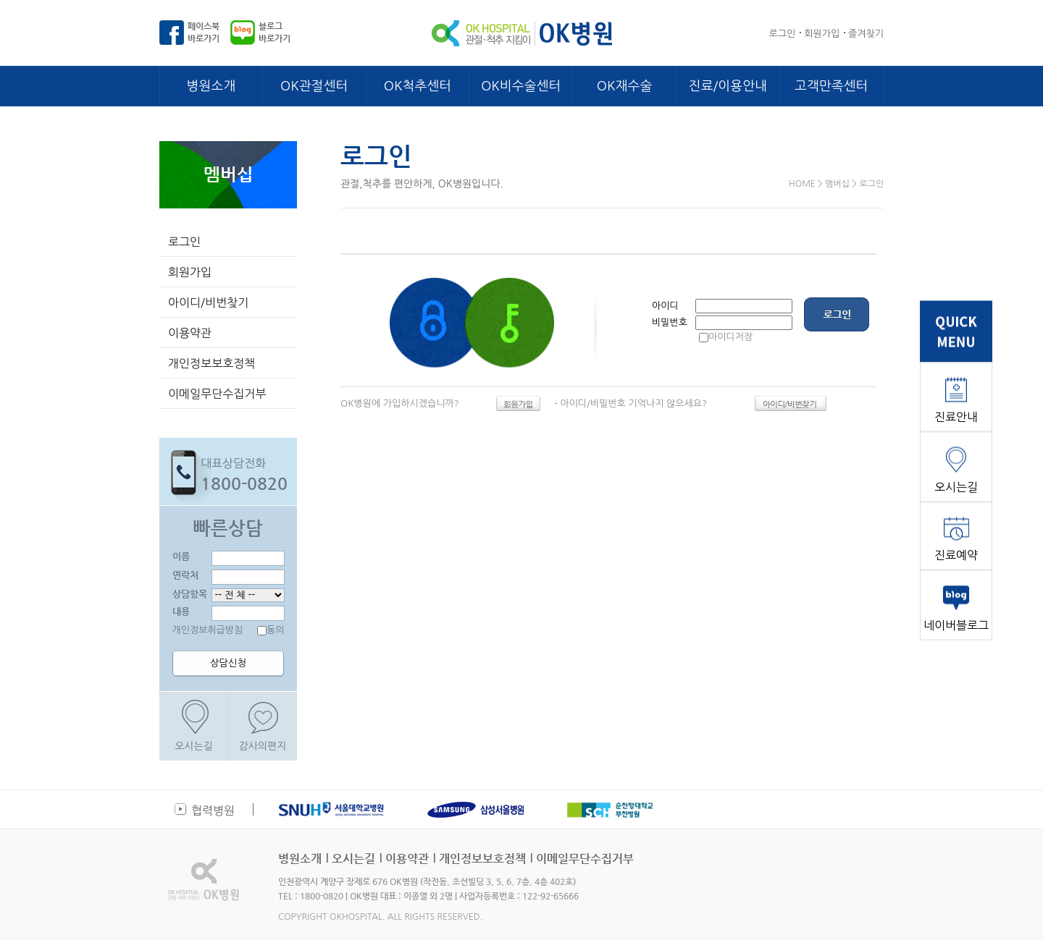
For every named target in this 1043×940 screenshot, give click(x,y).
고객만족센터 (831, 86)
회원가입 (821, 33)
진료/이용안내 (728, 86)
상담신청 (228, 663)
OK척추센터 (417, 86)
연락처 (185, 574)
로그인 (782, 33)
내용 (181, 611)
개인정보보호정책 (211, 363)
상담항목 (189, 593)
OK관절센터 (314, 86)
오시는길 (194, 746)
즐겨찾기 (866, 33)
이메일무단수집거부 (217, 393)
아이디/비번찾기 (208, 302)
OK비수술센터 (521, 86)
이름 (181, 556)
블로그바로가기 (274, 32)
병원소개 (211, 86)
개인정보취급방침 (207, 630)
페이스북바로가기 (203, 32)
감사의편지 (263, 746)
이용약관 (189, 333)
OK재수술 (624, 86)
